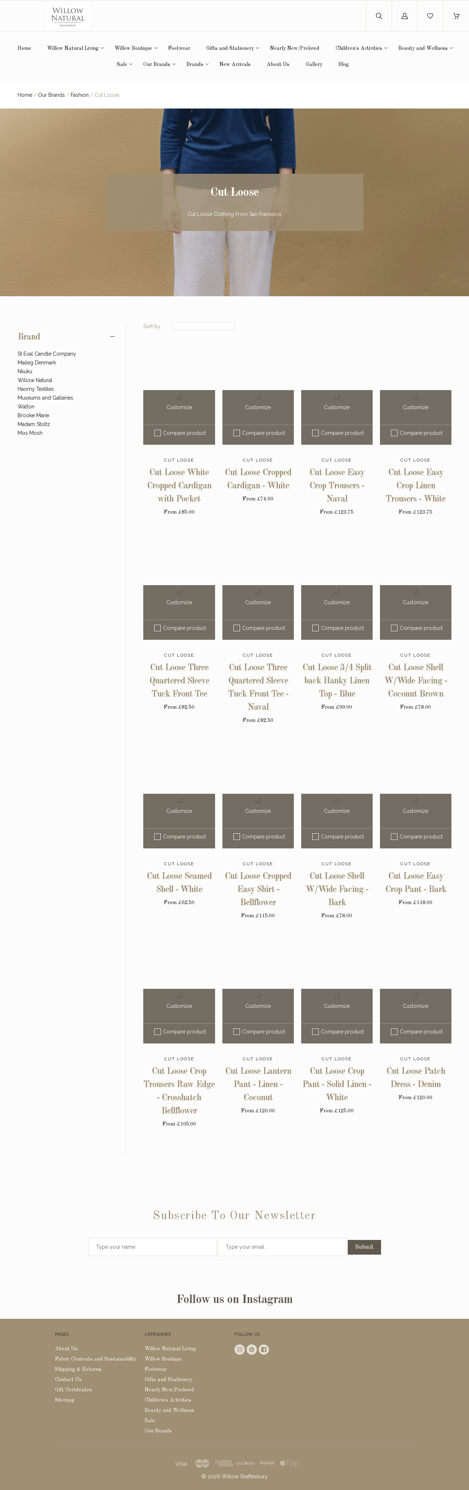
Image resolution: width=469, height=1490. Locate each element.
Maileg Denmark (37, 363)
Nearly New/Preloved (295, 48)
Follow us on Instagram (234, 1300)
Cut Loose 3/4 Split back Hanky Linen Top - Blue (337, 681)
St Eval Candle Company (47, 354)
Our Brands (156, 64)
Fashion (80, 95)
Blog (344, 64)
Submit (364, 1247)
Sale (122, 64)
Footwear (179, 48)
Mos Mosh (30, 433)
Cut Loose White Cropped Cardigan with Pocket (179, 486)
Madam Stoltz (34, 424)
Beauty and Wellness (423, 48)
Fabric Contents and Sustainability (96, 1359)
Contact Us (68, 1379)
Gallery (314, 64)
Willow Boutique (133, 48)
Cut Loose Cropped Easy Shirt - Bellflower (258, 889)
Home (24, 48)
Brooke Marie (33, 415)
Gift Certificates (73, 1389)
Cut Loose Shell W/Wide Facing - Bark (337, 889)
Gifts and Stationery (230, 48)
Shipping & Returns (78, 1369)
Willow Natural (35, 380)
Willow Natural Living (73, 48)
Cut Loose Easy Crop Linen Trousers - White (415, 486)
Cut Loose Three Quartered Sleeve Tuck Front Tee (179, 681)
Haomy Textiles (36, 389)
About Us (278, 64)
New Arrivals (235, 64)
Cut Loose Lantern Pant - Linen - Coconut (258, 1084)
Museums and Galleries (45, 398)
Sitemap (64, 1400)
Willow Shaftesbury (245, 1476)
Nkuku (25, 371)
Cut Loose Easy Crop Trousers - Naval (337, 486)
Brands (195, 64)
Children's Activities (359, 48)
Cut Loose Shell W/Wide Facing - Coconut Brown (415, 681)
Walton (26, 407)
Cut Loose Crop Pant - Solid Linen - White (336, 1084)
